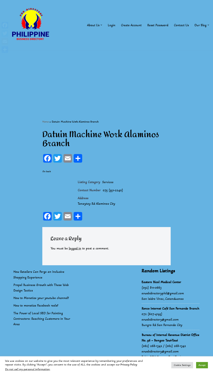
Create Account (131, 25)
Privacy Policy (128, 364)
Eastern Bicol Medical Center (161, 282)
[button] (101, 25)
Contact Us (181, 25)
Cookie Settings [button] (182, 365)
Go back (46, 171)
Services (107, 182)
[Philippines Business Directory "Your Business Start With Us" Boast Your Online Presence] (31, 25)
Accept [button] (202, 365)
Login (111, 25)
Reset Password (157, 25)
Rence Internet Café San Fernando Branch (170, 308)
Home (45, 121)
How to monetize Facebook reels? (35, 305)
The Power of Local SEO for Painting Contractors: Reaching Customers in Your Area (41, 318)
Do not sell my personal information (27, 369)
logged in (75, 248)
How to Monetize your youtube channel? (41, 298)
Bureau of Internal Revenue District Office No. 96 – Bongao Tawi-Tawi (170, 337)
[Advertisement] (106, 78)
